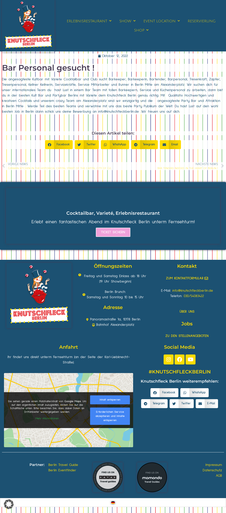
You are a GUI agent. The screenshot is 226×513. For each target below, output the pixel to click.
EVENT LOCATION (161, 21)
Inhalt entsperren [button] (110, 399)
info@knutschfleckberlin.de (192, 290)
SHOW (127, 21)
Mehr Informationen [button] (47, 418)
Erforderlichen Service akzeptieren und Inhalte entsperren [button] (110, 416)
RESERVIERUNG (202, 21)
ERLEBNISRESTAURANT (89, 21)
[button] (59, 144)
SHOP (141, 30)
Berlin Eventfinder (62, 470)
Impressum (213, 465)
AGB (219, 476)
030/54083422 (194, 296)
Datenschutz (212, 470)
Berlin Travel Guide (63, 465)
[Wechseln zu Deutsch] (113, 502)
